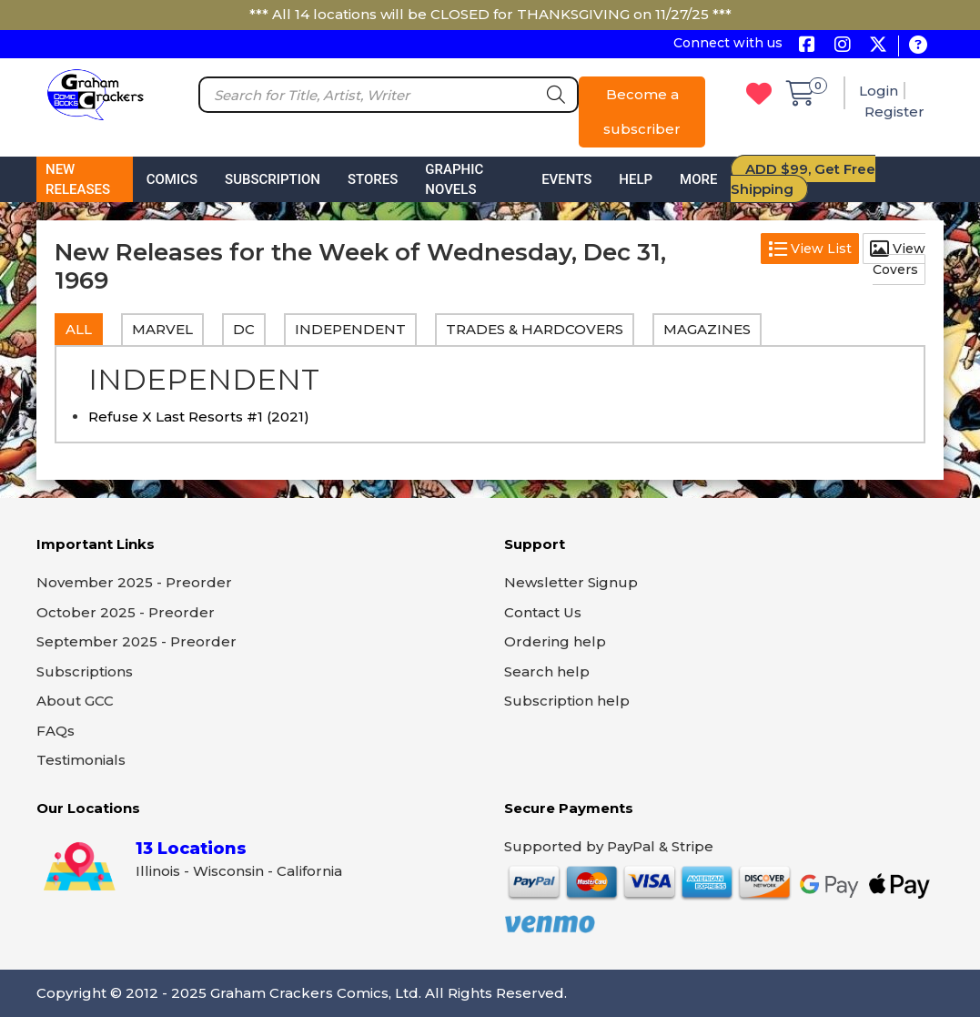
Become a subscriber (642, 111)
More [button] (698, 179)
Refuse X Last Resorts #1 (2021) (198, 416)
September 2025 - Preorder (136, 641)
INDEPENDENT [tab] (350, 329)
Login (878, 90)
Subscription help (567, 700)
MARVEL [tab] (162, 329)
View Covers (897, 259)
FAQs (55, 730)
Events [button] (566, 179)
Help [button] (635, 179)
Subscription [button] (272, 179)
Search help (547, 671)
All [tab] (79, 329)
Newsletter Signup (571, 582)
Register (894, 111)
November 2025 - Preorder (134, 582)
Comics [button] (171, 179)
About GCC (75, 700)
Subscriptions (84, 671)
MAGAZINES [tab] (707, 329)
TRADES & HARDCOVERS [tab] (534, 329)
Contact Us (542, 612)
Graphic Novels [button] (454, 179)
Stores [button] (373, 179)
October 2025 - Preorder (125, 612)
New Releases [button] (77, 179)
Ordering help (555, 641)
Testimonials (81, 759)
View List (810, 248)
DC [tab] (244, 329)
